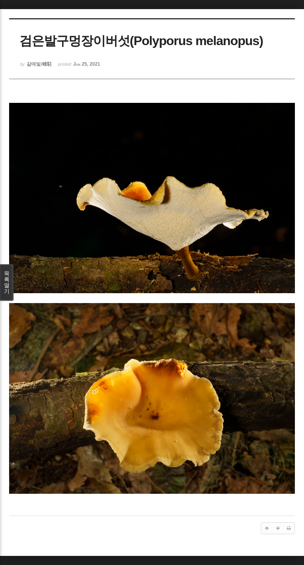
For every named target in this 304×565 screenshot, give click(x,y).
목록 (7, 282)
